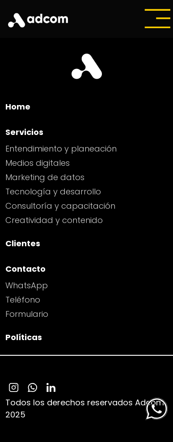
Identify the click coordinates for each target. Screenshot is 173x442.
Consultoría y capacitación (60, 205)
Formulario (26, 314)
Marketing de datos (44, 177)
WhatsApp (26, 285)
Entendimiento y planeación (61, 148)
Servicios (24, 132)
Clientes (22, 243)
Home (17, 106)
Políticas (23, 337)
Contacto (25, 268)
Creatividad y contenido (54, 220)
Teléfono (22, 299)
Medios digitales (37, 162)
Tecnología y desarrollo (53, 191)
